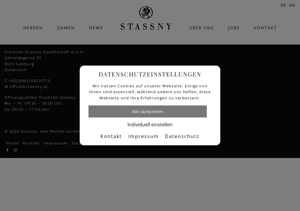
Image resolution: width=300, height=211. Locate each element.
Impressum (143, 136)
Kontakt (111, 136)
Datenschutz (182, 136)
